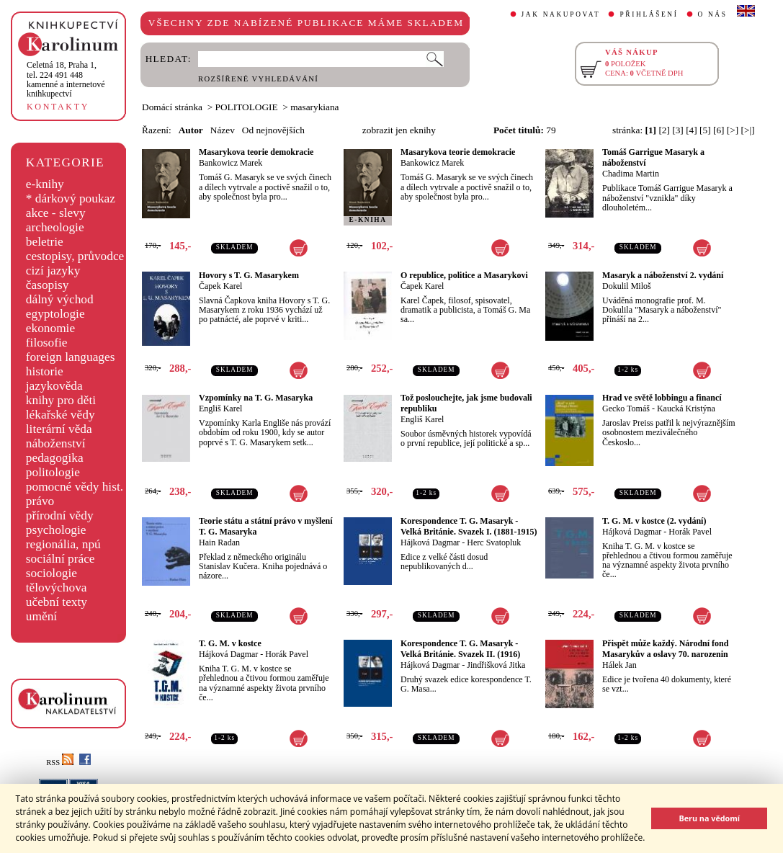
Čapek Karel (220, 286)
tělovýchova (56, 587)
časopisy (47, 285)
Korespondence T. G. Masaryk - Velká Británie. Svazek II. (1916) (460, 648)
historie (44, 371)
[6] (719, 130)
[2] (664, 130)
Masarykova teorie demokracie (256, 152)
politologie (53, 472)
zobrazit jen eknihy (399, 130)
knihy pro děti (61, 400)
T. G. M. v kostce (230, 643)
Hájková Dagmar (430, 542)
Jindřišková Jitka (496, 665)
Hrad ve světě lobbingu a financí (662, 398)
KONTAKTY (58, 107)
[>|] (748, 130)
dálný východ (60, 299)
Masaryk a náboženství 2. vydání (662, 275)
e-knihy (45, 184)
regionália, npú (63, 544)
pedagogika (55, 458)
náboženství (56, 443)
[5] (705, 130)
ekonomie (50, 328)
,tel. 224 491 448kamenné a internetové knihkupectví (66, 79)
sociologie (51, 573)
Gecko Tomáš (626, 408)
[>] (732, 130)
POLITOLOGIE (246, 107)
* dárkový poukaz (70, 198)
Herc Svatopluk (494, 542)
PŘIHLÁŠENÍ (648, 14)
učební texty (56, 602)
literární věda (59, 429)
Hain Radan (219, 542)
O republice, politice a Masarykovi (464, 275)
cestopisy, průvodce (75, 256)
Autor (191, 130)
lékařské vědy (60, 414)
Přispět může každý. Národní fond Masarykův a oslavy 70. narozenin (665, 648)
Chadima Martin (630, 174)
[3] (678, 130)
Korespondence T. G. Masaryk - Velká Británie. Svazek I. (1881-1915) (469, 526)
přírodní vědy (60, 515)
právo (40, 501)
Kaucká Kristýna (686, 408)
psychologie (56, 530)
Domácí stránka (172, 107)
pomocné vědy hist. (74, 487)
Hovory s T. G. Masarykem (249, 275)
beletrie (44, 242)
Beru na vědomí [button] (709, 818)
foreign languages (70, 357)
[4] (691, 130)
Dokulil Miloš (626, 286)
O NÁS (713, 14)
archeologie (55, 227)
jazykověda (54, 386)
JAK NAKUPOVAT (561, 14)
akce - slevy (56, 213)
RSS (59, 763)
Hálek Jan (619, 665)
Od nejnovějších (273, 130)
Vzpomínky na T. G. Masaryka (256, 398)
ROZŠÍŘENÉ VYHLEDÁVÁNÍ (258, 79)
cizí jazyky (53, 270)
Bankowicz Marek (230, 163)
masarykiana (314, 107)
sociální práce (60, 559)
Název (222, 130)
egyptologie (55, 314)
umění (41, 616)
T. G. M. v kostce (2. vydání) (654, 521)
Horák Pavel (690, 532)
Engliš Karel (220, 408)
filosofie (47, 342)
